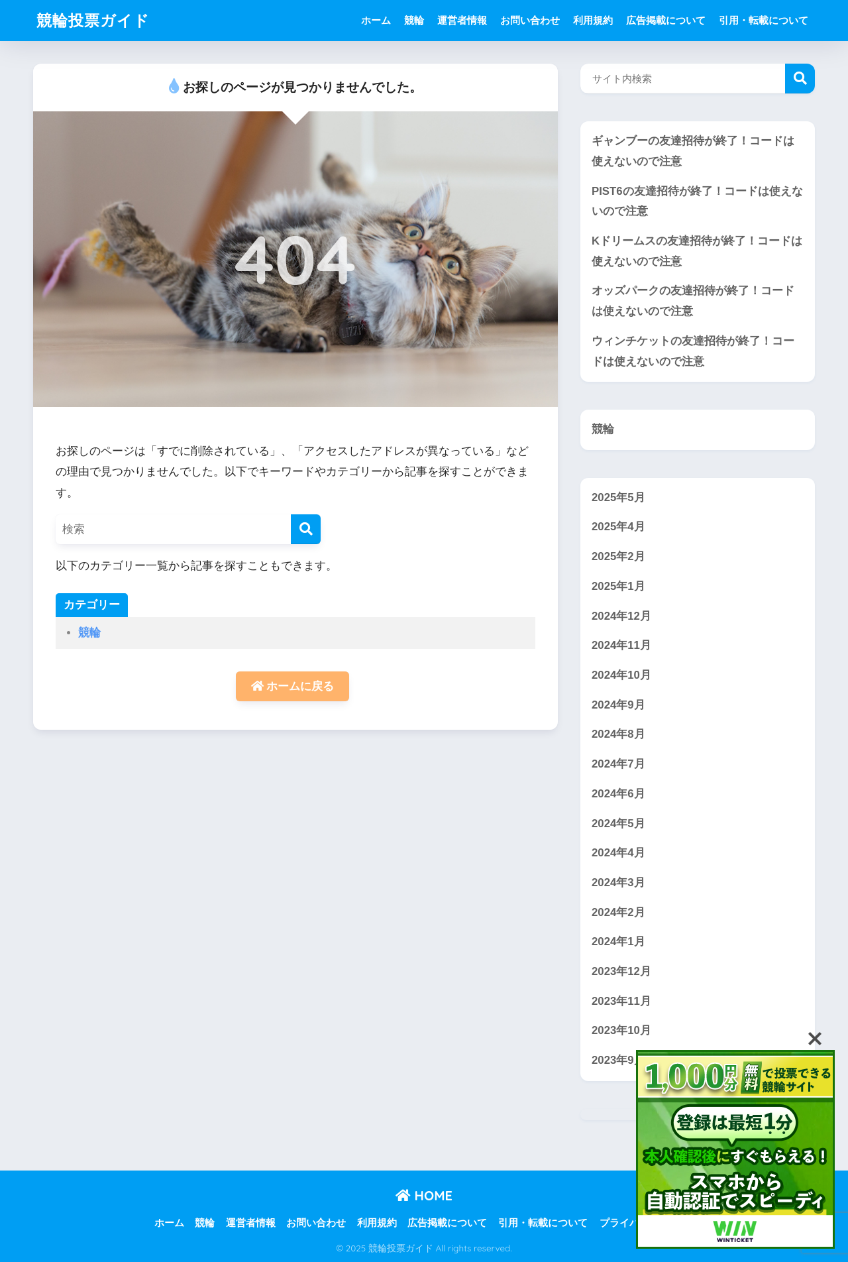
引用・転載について (763, 20)
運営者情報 (462, 20)
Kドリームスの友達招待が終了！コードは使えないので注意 (697, 251)
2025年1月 (618, 586)
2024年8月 (618, 734)
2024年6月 (618, 793)
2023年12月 (621, 971)
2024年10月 (621, 675)
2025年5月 (618, 497)
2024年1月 (618, 941)
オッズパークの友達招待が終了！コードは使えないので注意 (693, 300)
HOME (424, 1195)
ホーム (376, 20)
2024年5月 (618, 823)
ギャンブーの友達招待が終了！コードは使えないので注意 (693, 151)
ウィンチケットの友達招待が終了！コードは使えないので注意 (693, 351)
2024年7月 (618, 764)
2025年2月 (618, 556)
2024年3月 (618, 882)
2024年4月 (618, 852)
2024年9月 (618, 705)
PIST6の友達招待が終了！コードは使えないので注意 (697, 201)
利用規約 (593, 20)
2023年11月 (621, 1001)
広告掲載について (666, 20)
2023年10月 (621, 1030)
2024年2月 (618, 912)
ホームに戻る (293, 686)
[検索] (306, 529)
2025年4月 (618, 526)
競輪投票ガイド (93, 20)
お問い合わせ (530, 20)
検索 (800, 78)
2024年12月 (621, 616)
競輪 (414, 20)
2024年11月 (621, 645)
